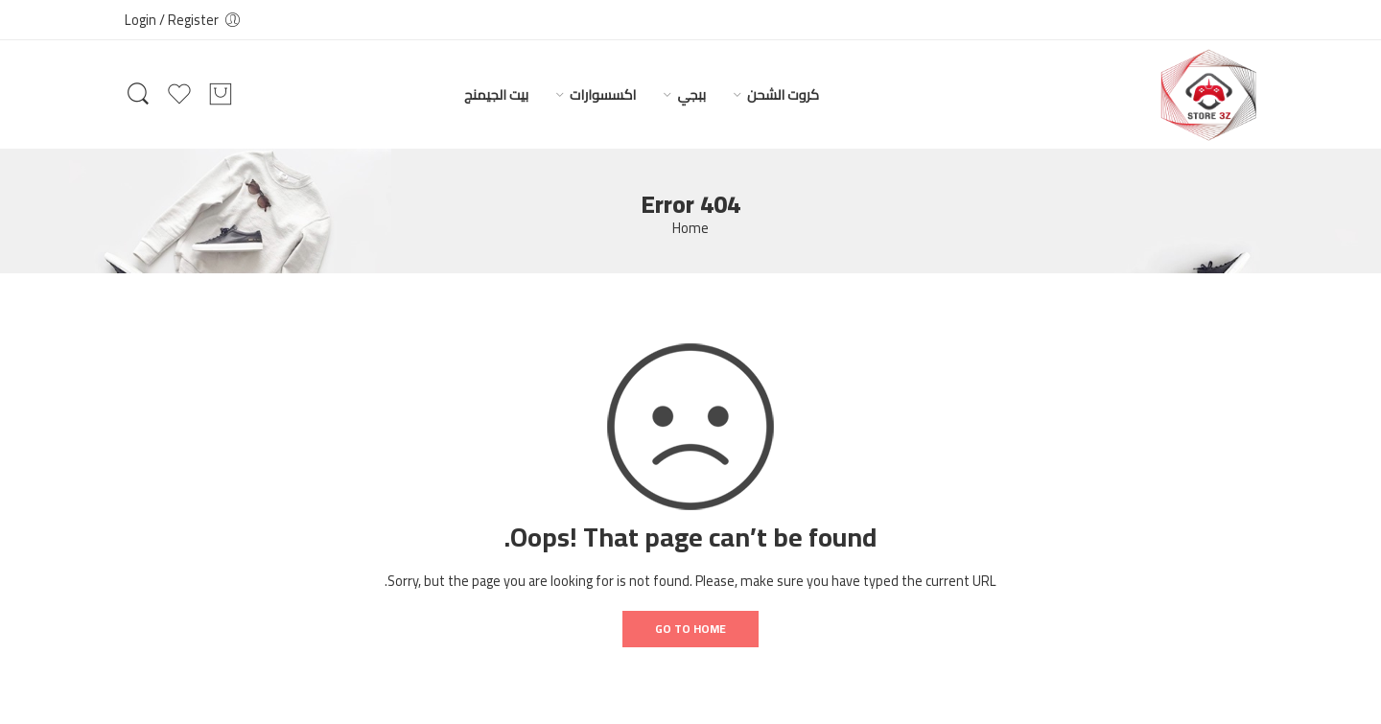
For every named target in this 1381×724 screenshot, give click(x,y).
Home (690, 229)
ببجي (691, 94)
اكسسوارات (603, 94)
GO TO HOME (690, 629)
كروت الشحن (783, 94)
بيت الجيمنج (496, 94)
